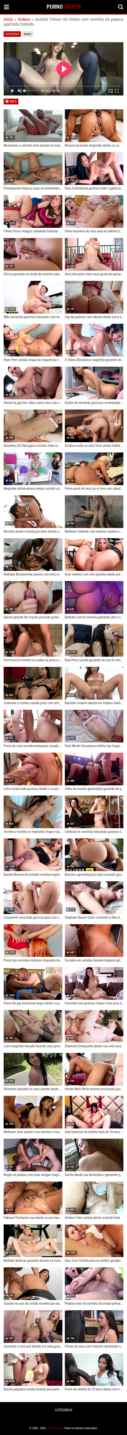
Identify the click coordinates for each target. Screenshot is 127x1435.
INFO (13, 101)
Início (8, 19)
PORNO (64, 7)
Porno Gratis (55, 1428)
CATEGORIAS (63, 1410)
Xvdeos (24, 19)
